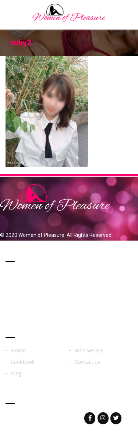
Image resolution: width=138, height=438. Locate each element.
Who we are (89, 350)
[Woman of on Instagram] (103, 418)
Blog (16, 373)
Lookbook (23, 362)
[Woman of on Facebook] (89, 418)
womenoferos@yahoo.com (52, 418)
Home (18, 350)
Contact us (87, 362)
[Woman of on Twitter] (115, 418)
